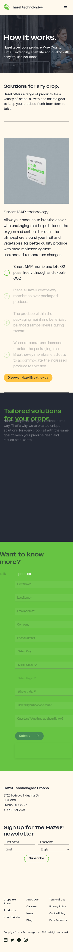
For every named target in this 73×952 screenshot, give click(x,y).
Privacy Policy (57, 906)
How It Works (12, 917)
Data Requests (58, 920)
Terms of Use (57, 899)
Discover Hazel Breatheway (28, 378)
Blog (29, 920)
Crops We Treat (10, 901)
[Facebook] (5, 940)
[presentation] (36, 874)
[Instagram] (12, 940)
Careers (32, 906)
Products (10, 910)
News (30, 913)
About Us (32, 899)
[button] (65, 7)
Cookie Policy (57, 913)
